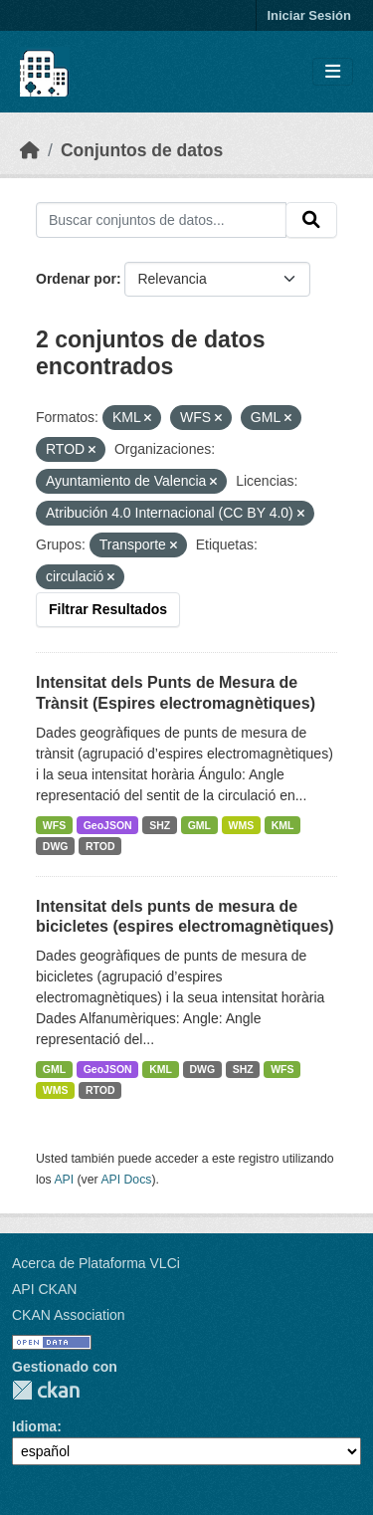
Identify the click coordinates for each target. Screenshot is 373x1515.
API (64, 1180)
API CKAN (44, 1289)
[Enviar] (311, 220)
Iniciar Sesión (309, 15)
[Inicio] (30, 150)
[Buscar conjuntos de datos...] (161, 220)
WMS (242, 825)
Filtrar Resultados (108, 609)
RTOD (100, 846)
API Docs (125, 1180)
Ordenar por (76, 279)
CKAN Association (68, 1315)
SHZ (159, 825)
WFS (54, 825)
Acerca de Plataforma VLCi (96, 1263)
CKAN (46, 1390)
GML (199, 825)
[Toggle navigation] (332, 72)
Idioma (34, 1426)
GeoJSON (108, 825)
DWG (56, 846)
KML (283, 825)
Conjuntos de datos (142, 150)
